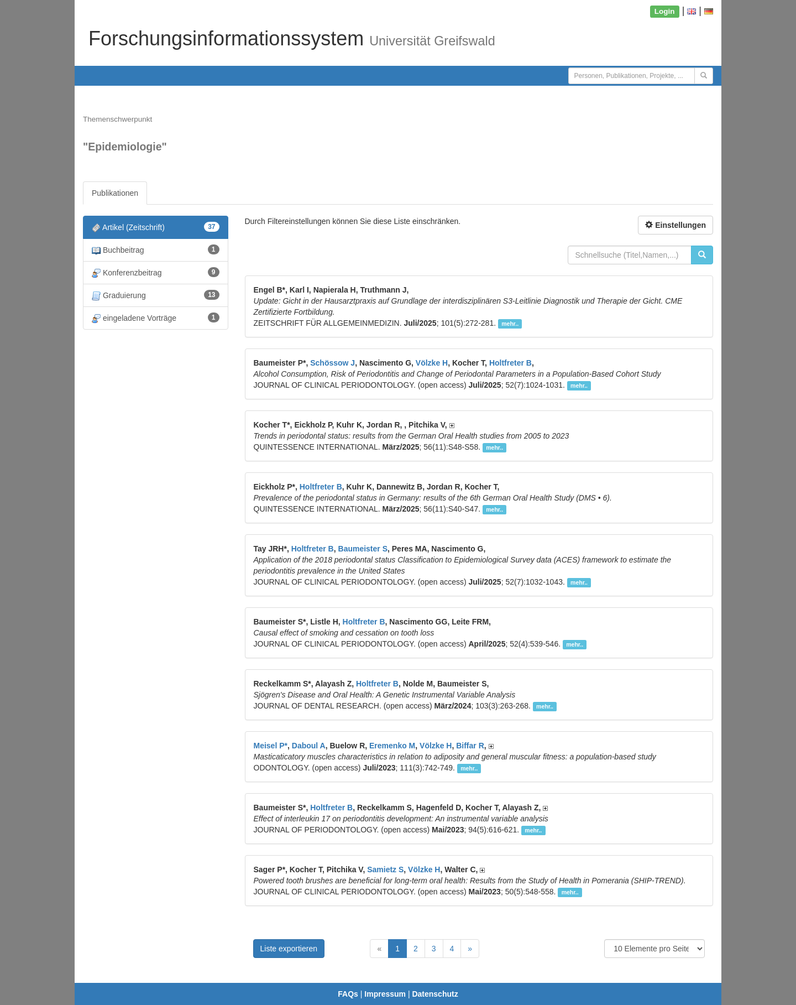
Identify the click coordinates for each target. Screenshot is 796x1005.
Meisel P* (270, 745)
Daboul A (309, 745)
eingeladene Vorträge (155, 318)
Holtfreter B (510, 362)
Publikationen (115, 193)
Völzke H (432, 362)
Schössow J (332, 362)
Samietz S (385, 869)
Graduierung (155, 295)
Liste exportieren (289, 948)
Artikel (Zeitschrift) (155, 227)
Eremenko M (392, 745)
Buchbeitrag (155, 249)
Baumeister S (362, 548)
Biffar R (470, 745)
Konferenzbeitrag (155, 272)
